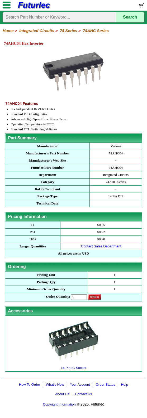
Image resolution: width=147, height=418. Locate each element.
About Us (62, 394)
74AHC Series (96, 30)
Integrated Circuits (36, 30)
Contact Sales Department (101, 246)
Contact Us (83, 394)
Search (130, 17)
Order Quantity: (58, 297)
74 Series (68, 30)
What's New (55, 384)
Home (8, 30)
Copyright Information (59, 404)
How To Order (29, 384)
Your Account (80, 384)
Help (124, 384)
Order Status (105, 384)
